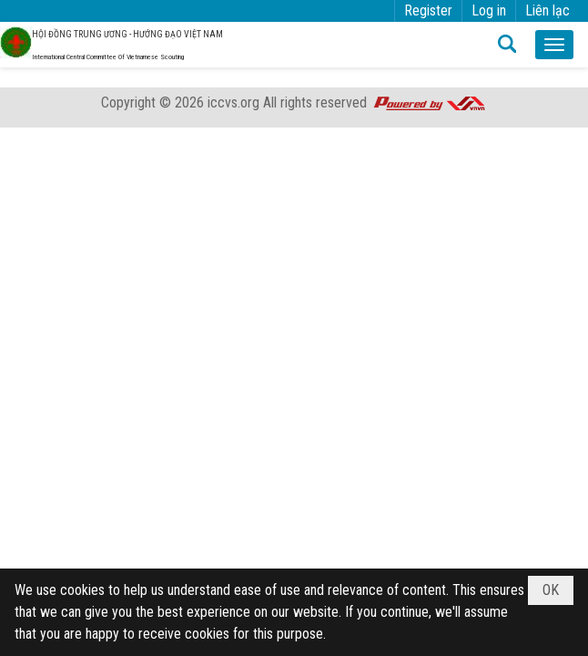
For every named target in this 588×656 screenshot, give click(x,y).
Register (428, 10)
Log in (488, 10)
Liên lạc (547, 10)
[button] (554, 44)
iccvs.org (233, 102)
